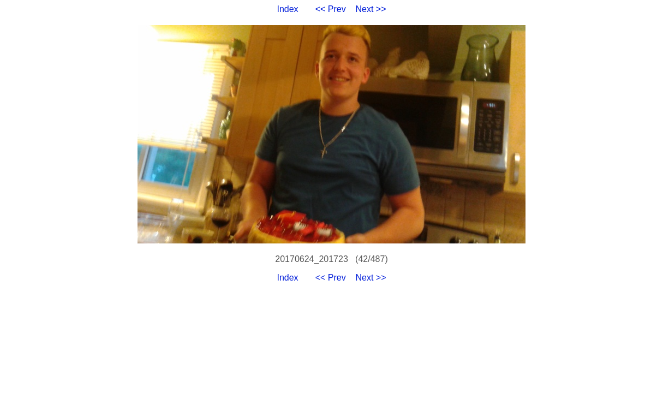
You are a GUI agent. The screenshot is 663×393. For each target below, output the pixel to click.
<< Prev (330, 9)
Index (287, 9)
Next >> (371, 9)
